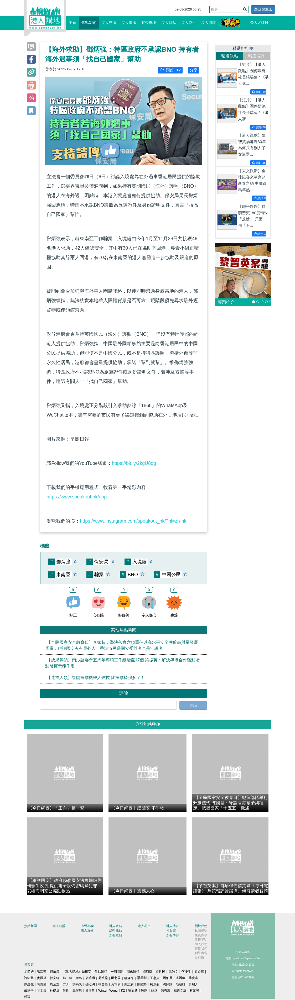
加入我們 (201, 944)
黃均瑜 (116, 984)
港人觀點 (168, 22)
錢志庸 (129, 984)
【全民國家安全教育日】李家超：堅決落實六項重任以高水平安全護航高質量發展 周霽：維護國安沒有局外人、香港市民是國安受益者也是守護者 (121, 645)
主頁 (72, 22)
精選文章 (180, 990)
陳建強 (29, 984)
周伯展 (167, 978)
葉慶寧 (193, 978)
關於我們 (201, 926)
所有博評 (172, 935)
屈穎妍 (29, 971)
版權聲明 (201, 939)
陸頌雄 (180, 984)
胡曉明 (90, 978)
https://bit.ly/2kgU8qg (134, 463)
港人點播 (108, 22)
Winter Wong (107, 990)
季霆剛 (142, 978)
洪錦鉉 (167, 984)
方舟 (66, 984)
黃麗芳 (193, 984)
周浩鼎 (103, 978)
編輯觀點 (115, 930)
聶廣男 (77, 990)
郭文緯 (54, 978)
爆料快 (199, 957)
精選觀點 (229, 56)
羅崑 (144, 990)
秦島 (79, 978)
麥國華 (41, 978)
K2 (123, 990)
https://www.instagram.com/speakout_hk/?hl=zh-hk (133, 521)
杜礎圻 (54, 990)
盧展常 (90, 990)
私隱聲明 (201, 930)
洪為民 (77, 984)
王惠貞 (154, 978)
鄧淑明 (90, 984)
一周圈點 (117, 971)
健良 (66, 990)
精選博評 (256, 56)
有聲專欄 (148, 22)
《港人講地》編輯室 (77, 971)
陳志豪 (165, 990)
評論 (193, 705)
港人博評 (208, 22)
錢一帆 (67, 978)
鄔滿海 (129, 978)
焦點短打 (101, 971)
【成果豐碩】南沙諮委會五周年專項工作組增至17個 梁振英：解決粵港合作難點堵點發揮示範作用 (122, 663)
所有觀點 (115, 935)
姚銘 (154, 990)
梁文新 (133, 990)
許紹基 (29, 978)
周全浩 (54, 984)
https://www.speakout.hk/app (76, 496)
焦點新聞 (88, 22)
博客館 (171, 930)
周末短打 (133, 971)
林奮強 (194, 990)
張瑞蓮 (41, 971)
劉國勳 (142, 984)
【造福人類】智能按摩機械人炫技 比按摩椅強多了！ (95, 677)
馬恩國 (41, 984)
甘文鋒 (41, 990)
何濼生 (186, 971)
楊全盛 (103, 984)
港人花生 (188, 22)
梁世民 (160, 971)
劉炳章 (147, 971)
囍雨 (27, 997)
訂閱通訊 (263, 9)
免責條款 (201, 935)
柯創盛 (154, 984)
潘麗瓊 (180, 978)
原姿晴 (199, 971)
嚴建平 (29, 990)
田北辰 (116, 978)
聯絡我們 (201, 948)
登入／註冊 (259, 22)
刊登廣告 (201, 953)
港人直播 (128, 22)
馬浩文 (173, 971)
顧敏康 (54, 971)
